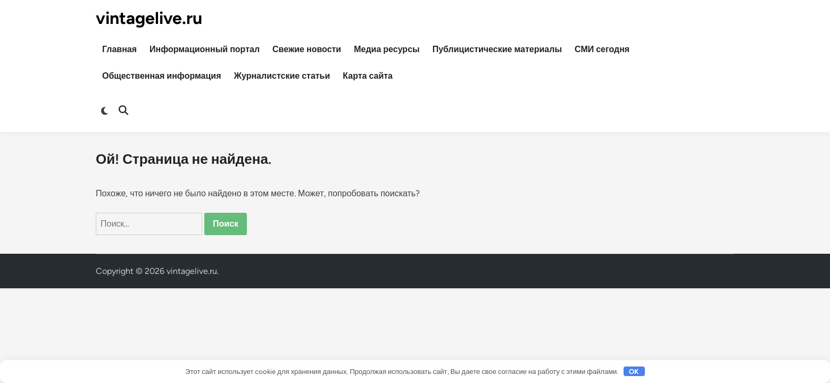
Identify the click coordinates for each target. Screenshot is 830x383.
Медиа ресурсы (387, 49)
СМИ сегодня (602, 49)
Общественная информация (161, 76)
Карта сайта (368, 76)
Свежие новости (306, 49)
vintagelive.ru (149, 18)
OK (634, 372)
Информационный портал (205, 49)
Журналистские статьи (282, 76)
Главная (119, 49)
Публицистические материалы (497, 49)
